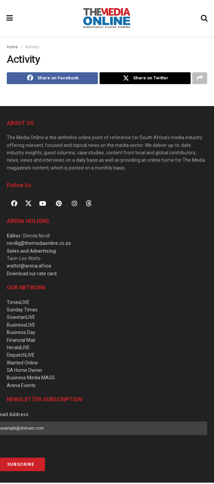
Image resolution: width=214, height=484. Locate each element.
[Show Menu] (10, 18)
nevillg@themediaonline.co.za (39, 244)
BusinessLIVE (21, 326)
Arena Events (21, 386)
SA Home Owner (24, 371)
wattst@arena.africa (29, 267)
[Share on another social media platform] (199, 78)
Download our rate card (32, 274)
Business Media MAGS (31, 379)
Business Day (21, 333)
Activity (32, 47)
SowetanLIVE (21, 318)
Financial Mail (21, 341)
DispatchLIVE (21, 356)
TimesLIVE (18, 303)
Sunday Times (22, 310)
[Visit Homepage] (106, 18)
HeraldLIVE (18, 348)
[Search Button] (204, 18)
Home (12, 47)
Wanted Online (22, 363)
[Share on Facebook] (52, 78)
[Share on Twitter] (145, 78)
